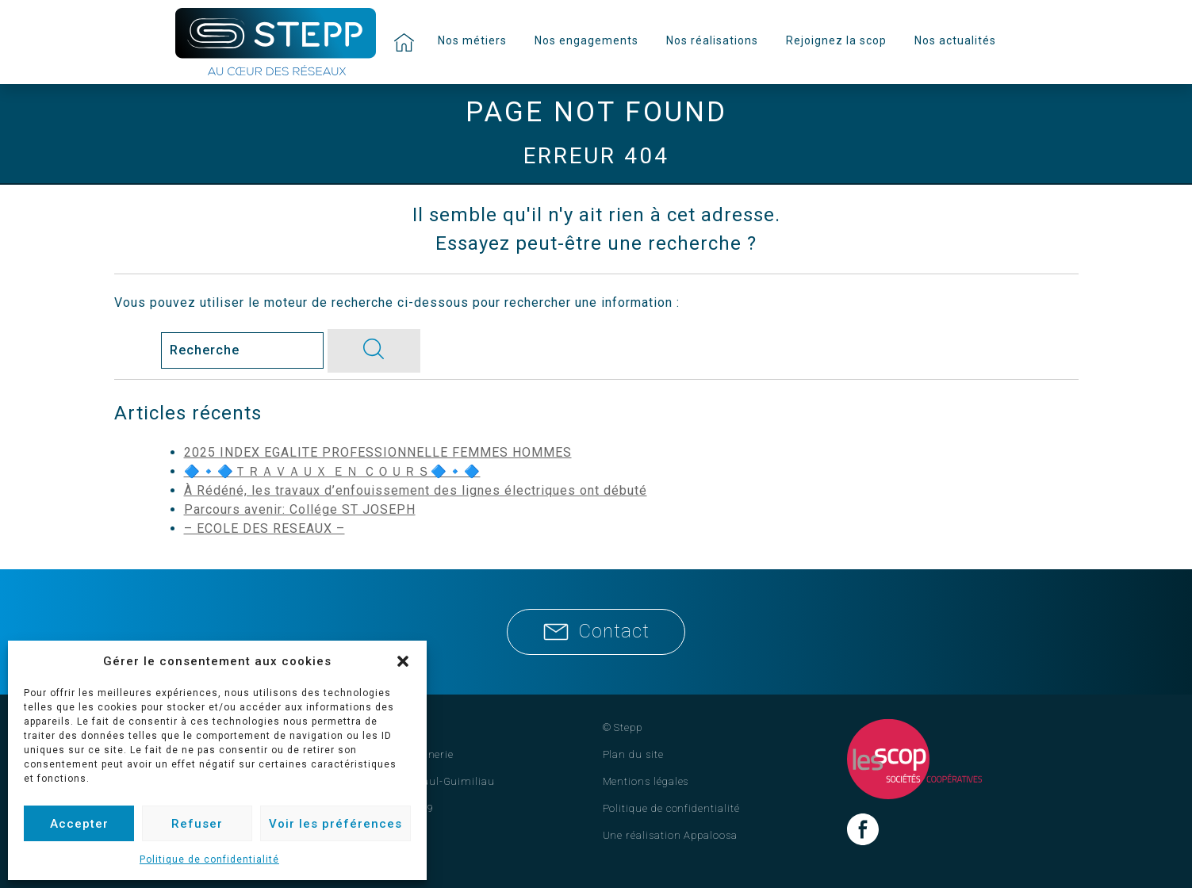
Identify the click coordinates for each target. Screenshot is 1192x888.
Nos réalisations (712, 40)
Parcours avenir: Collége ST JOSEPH (300, 509)
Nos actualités (955, 40)
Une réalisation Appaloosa (670, 835)
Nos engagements (586, 40)
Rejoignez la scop (836, 40)
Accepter (79, 824)
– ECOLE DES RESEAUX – (264, 528)
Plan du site (633, 754)
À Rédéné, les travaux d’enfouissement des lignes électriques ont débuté (415, 490)
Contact (596, 631)
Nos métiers (472, 40)
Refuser (197, 824)
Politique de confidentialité (209, 859)
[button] (403, 661)
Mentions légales (646, 781)
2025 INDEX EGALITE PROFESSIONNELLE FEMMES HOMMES (378, 452)
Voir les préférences (335, 824)
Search (135, 350)
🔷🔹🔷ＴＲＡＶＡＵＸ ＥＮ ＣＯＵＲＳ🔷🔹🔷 (332, 471)
